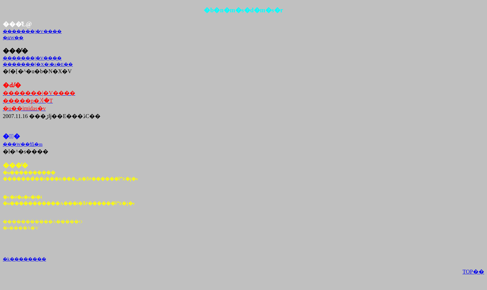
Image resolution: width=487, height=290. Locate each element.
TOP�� (473, 272)
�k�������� (24, 259)
